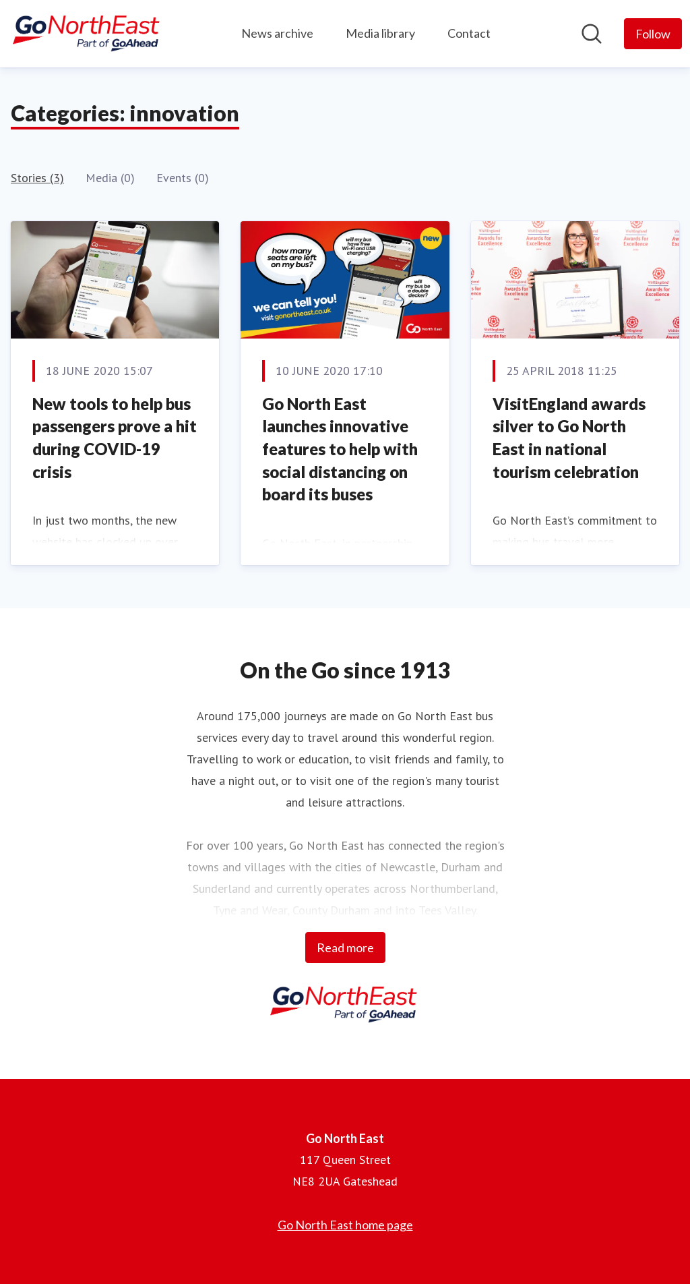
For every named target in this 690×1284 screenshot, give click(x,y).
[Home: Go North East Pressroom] (87, 33)
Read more (345, 947)
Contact (469, 33)
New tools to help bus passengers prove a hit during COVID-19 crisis (114, 438)
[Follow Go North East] (653, 33)
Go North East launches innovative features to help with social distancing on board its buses (340, 449)
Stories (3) (37, 177)
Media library (380, 33)
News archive (277, 33)
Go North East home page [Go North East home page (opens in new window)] (345, 1224)
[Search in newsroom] (591, 34)
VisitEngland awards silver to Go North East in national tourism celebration (569, 438)
